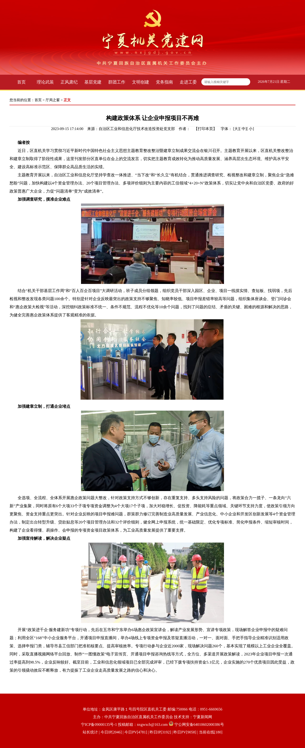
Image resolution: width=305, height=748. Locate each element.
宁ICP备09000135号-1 (99, 724)
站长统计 (90, 732)
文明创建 (140, 82)
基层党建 (93, 82)
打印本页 (205, 129)
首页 (21, 82)
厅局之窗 (53, 100)
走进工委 (188, 82)
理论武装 (45, 82)
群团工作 (116, 82)
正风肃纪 (69, 82)
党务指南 (164, 82)
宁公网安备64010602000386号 (199, 724)
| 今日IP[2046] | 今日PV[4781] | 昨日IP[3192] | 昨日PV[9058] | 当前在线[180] (160, 732)
